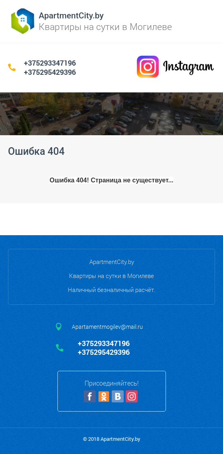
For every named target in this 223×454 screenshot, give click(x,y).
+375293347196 (50, 63)
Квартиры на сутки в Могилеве (111, 276)
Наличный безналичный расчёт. (112, 290)
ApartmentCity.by (71, 15)
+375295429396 (50, 72)
